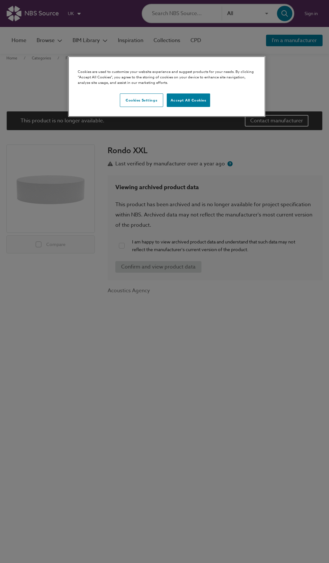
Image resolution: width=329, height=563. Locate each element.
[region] (166, 86)
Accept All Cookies (188, 100)
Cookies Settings (141, 100)
